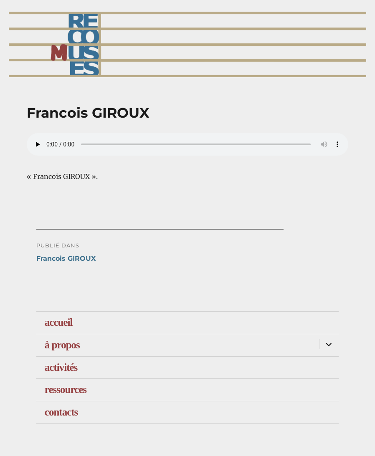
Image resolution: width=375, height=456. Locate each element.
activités (61, 367)
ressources (65, 389)
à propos (62, 344)
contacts (61, 412)
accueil (59, 322)
